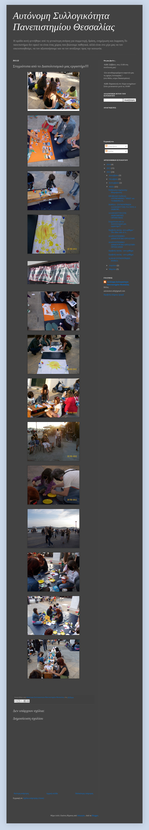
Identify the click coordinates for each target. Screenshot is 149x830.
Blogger (95, 815)
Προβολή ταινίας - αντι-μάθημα (121, 251)
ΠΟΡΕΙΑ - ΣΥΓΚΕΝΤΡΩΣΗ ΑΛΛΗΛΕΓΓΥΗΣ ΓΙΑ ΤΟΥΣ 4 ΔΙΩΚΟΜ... (122, 206)
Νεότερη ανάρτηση (21, 793)
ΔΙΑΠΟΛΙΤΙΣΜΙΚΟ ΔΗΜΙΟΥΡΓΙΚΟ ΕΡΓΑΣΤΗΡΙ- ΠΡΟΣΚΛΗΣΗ (122, 244)
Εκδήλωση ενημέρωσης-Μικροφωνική (118, 191)
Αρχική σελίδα (52, 793)
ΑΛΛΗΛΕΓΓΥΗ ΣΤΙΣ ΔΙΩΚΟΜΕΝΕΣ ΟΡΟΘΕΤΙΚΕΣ (117, 215)
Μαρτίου (112, 269)
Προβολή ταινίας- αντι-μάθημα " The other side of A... (121, 231)
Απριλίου (113, 265)
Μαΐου (112, 187)
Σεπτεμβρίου (114, 183)
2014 (109, 164)
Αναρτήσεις (111, 146)
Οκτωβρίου (113, 179)
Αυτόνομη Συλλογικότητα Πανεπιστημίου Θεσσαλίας (118, 283)
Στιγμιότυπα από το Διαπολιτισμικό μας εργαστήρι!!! (117, 223)
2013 (109, 168)
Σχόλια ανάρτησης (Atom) (33, 798)
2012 (109, 172)
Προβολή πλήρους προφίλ (114, 295)
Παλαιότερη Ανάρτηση (84, 793)
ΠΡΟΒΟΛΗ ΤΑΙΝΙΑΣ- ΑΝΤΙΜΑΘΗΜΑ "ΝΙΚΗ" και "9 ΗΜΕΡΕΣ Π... (121, 198)
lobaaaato (81, 815)
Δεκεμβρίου (114, 175)
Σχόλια (109, 151)
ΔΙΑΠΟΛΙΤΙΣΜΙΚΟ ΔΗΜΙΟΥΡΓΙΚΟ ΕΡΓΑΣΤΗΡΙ (122, 237)
